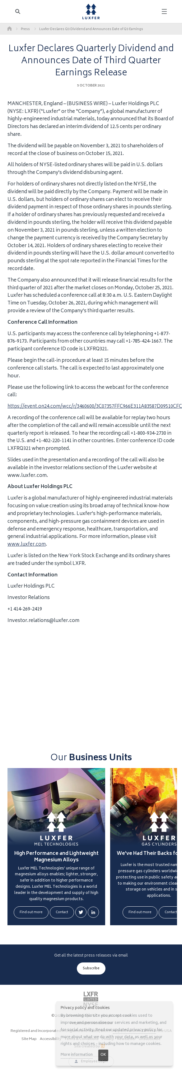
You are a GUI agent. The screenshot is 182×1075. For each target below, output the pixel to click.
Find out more (31, 912)
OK (103, 1055)
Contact (62, 912)
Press (25, 29)
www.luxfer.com (26, 544)
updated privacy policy (134, 1030)
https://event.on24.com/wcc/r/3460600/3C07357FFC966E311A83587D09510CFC (94, 406)
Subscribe (91, 968)
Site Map (29, 1039)
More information (77, 1055)
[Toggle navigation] (164, 11)
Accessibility (50, 1039)
